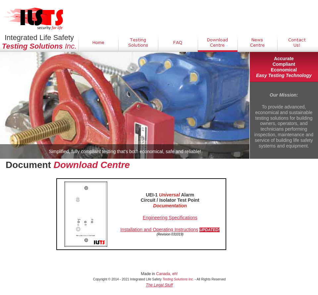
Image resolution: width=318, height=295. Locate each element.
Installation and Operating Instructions (159, 229)
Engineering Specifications (170, 217)
